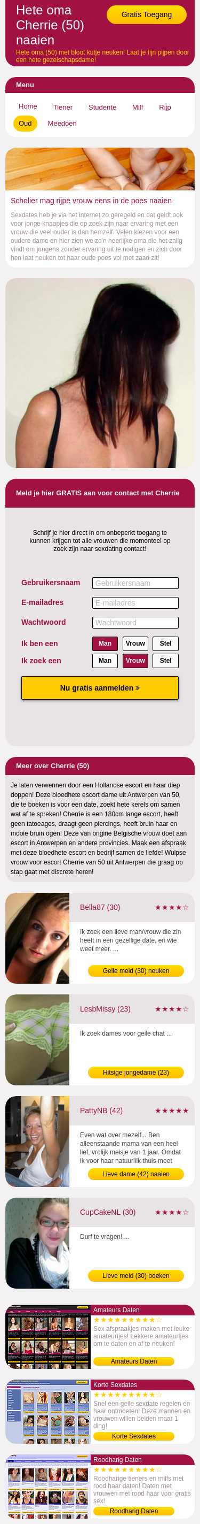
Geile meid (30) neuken (136, 971)
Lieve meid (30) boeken (135, 1276)
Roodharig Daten (134, 1511)
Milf (137, 107)
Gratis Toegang (147, 14)
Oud (25, 123)
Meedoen (62, 123)
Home (28, 106)
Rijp (165, 107)
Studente (102, 107)
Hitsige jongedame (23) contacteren (136, 1073)
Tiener (63, 107)
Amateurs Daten (134, 1361)
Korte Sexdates (134, 1436)
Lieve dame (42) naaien (136, 1174)
